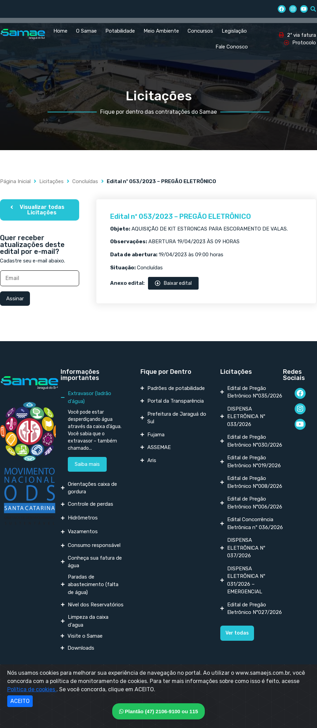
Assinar (15, 298)
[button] (39, 210)
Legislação (234, 31)
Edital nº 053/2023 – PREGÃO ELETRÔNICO (180, 216)
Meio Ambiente (161, 31)
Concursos (200, 31)
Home (60, 31)
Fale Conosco (231, 47)
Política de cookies (31, 689)
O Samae (86, 31)
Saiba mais (87, 464)
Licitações (51, 181)
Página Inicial (15, 181)
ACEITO (20, 701)
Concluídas (85, 181)
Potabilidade (120, 31)
